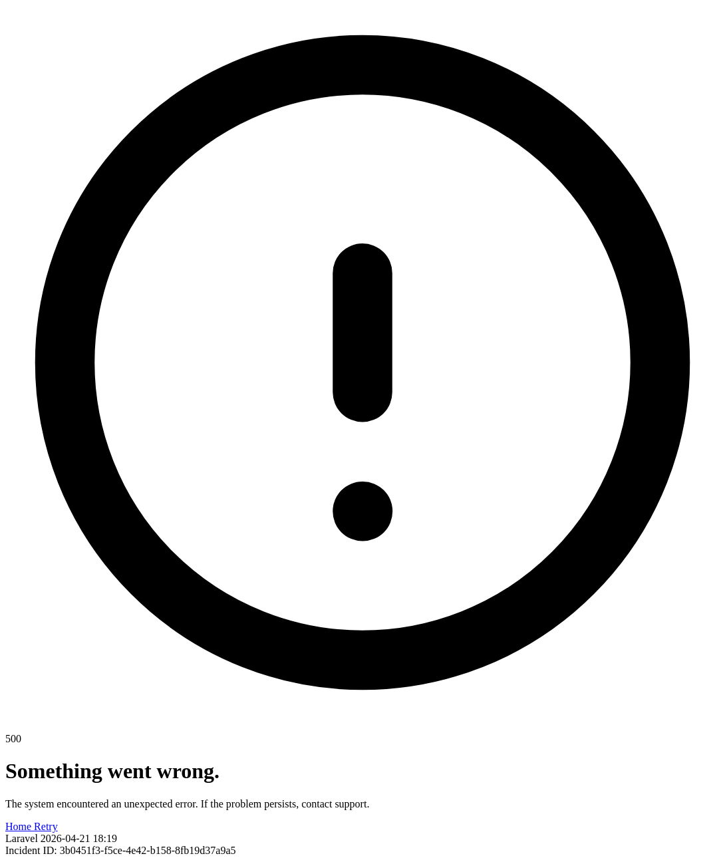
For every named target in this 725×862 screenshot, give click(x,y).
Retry (46, 826)
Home (19, 826)
